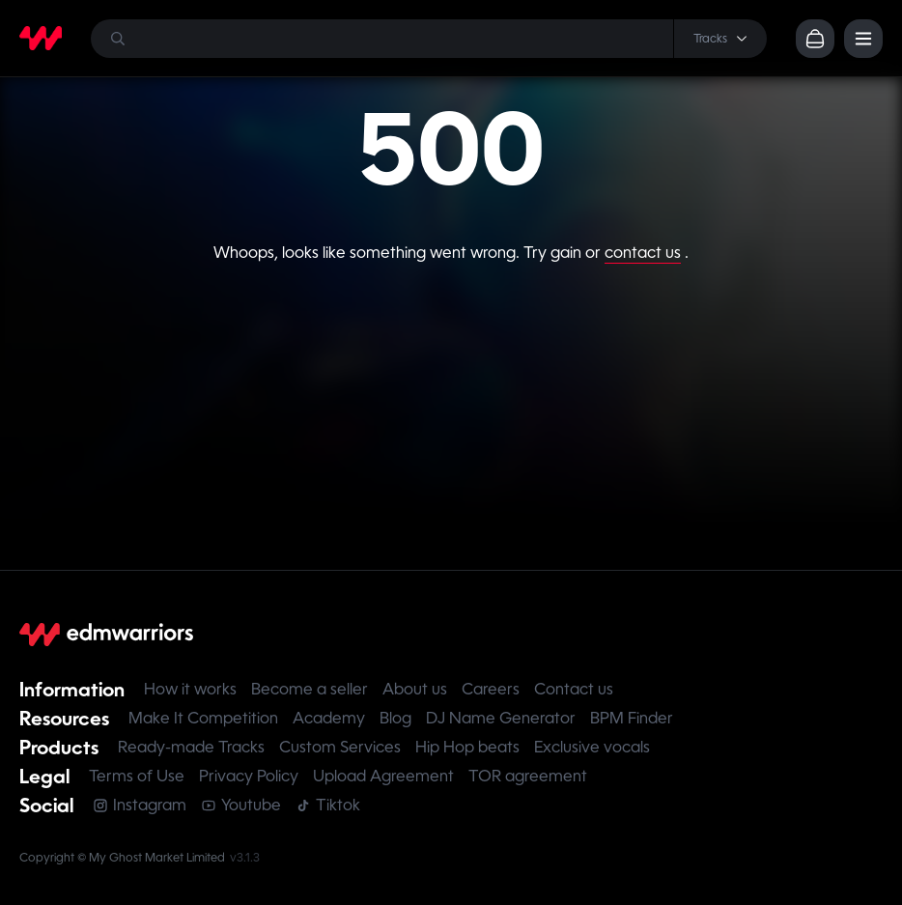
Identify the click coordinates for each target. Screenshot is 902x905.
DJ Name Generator (501, 718)
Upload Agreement (383, 776)
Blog (395, 718)
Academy (329, 718)
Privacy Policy (248, 776)
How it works (190, 689)
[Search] (429, 38)
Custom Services (340, 747)
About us (414, 689)
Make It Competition (203, 718)
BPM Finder (631, 718)
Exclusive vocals (592, 747)
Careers (491, 689)
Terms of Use (136, 776)
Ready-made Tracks (191, 747)
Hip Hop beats (467, 747)
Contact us (573, 689)
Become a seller (309, 689)
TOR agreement (527, 776)
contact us (643, 252)
